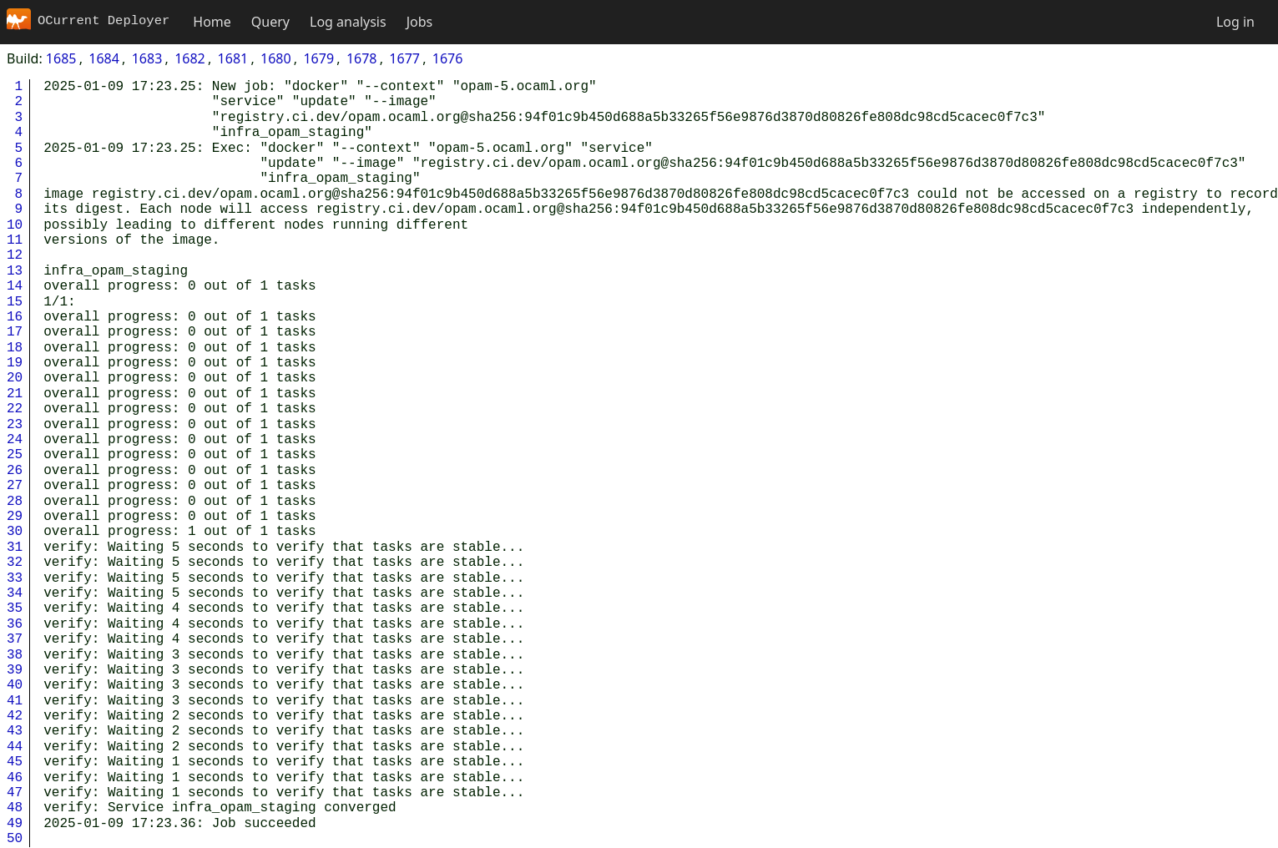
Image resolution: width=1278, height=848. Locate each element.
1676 (447, 58)
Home (212, 22)
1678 (361, 58)
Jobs (420, 22)
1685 (61, 58)
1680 (275, 58)
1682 (189, 58)
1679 (318, 58)
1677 (404, 58)
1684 (103, 58)
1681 (233, 58)
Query (270, 22)
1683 (147, 58)
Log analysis (348, 22)
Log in (1235, 22)
